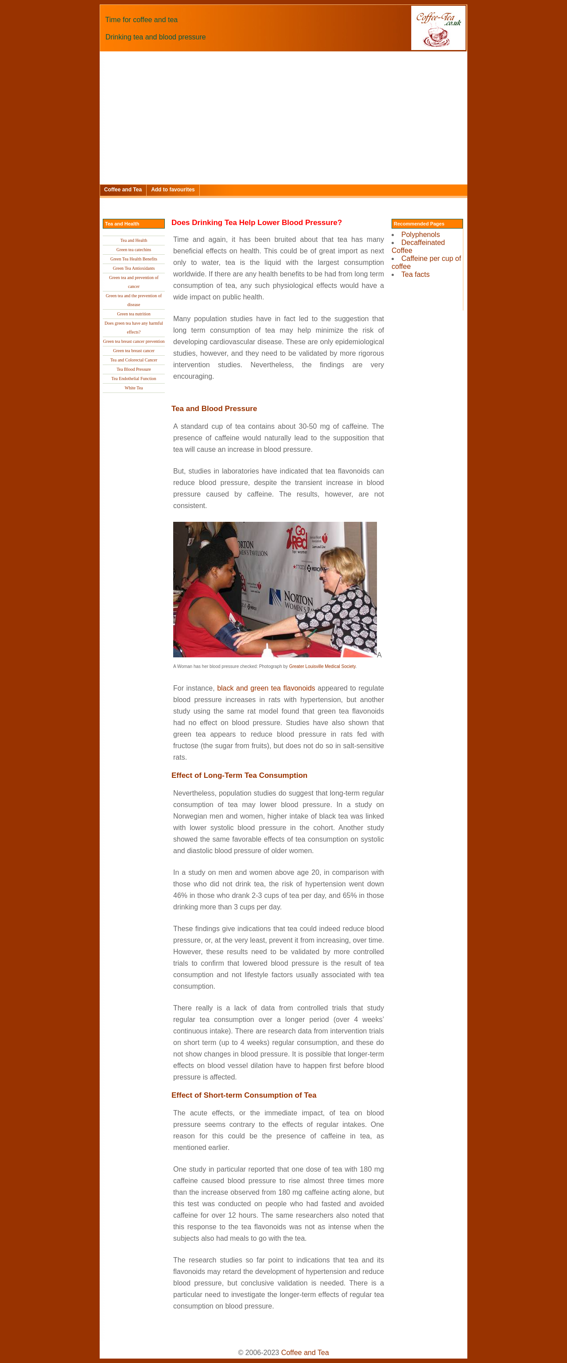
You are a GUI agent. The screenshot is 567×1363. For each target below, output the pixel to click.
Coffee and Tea (123, 189)
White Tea (133, 387)
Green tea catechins (134, 249)
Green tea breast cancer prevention (134, 341)
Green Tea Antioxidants (134, 268)
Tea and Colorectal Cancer (133, 359)
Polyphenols (420, 234)
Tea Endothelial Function (134, 378)
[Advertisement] (283, 118)
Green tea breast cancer (134, 350)
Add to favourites (173, 189)
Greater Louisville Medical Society (322, 666)
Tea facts (415, 274)
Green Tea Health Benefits (133, 258)
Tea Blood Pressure (134, 369)
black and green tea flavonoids (266, 688)
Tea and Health (133, 240)
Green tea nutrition (134, 313)
